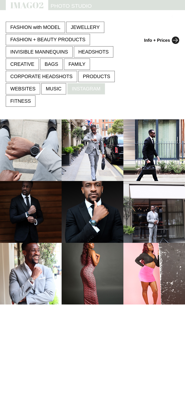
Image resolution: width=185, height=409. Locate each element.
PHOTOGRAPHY (50, 16)
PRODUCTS (96, 76)
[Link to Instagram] (171, 16)
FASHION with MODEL (35, 27)
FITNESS (20, 101)
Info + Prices (157, 40)
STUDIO (75, 16)
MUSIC (54, 88)
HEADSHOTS (93, 52)
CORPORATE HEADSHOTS (41, 76)
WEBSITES (97, 16)
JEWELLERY (85, 27)
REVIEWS (134, 16)
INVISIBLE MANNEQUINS (39, 52)
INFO (116, 16)
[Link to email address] (177, 16)
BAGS (51, 64)
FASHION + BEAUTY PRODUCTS (47, 39)
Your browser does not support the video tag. (92, 273)
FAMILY (76, 64)
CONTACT (156, 16)
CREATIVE (22, 64)
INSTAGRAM (86, 88)
